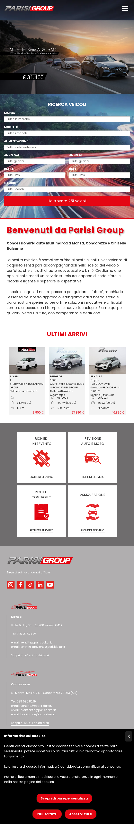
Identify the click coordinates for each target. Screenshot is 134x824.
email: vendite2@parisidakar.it (32, 706)
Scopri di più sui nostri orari (30, 655)
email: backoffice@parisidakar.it (34, 714)
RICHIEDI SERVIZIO (41, 477)
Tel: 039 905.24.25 (23, 634)
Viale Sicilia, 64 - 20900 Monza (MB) (36, 625)
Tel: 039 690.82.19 (23, 701)
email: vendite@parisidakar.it (31, 642)
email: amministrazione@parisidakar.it (38, 647)
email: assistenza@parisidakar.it (33, 710)
